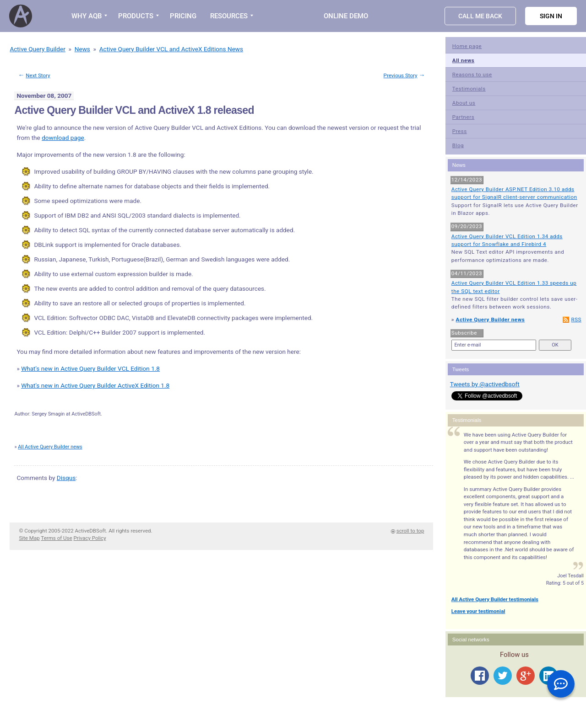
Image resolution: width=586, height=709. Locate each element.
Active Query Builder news (490, 319)
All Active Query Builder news (50, 447)
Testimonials (469, 88)
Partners (463, 117)
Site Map (29, 538)
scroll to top (410, 531)
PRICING (183, 16)
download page (63, 137)
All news (463, 60)
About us (464, 103)
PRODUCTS (135, 16)
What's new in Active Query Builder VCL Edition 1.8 (90, 368)
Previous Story (401, 75)
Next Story (38, 75)
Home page (467, 46)
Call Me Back (480, 16)
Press (459, 131)
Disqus (66, 477)
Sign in (551, 16)
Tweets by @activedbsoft (485, 384)
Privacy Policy (90, 538)
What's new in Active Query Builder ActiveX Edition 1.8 (95, 385)
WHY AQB (86, 16)
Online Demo (346, 16)
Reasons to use (472, 74)
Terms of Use (56, 538)
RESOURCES (229, 16)
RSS (576, 319)
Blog (458, 145)
